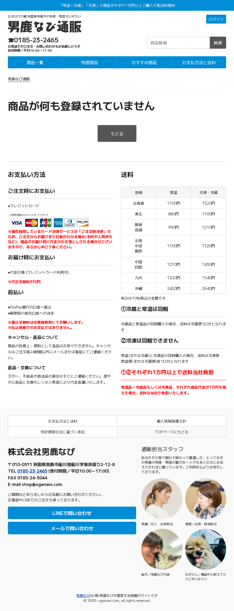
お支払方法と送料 (199, 62)
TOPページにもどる (171, 431)
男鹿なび (83, 595)
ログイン (216, 19)
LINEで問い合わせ (72, 512)
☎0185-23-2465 (33, 39)
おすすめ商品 (144, 62)
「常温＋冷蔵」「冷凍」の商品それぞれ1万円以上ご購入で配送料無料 (117, 5)
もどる (117, 133)
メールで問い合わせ (72, 528)
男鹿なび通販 (19, 78)
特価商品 (89, 62)
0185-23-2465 (32, 471)
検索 (218, 43)
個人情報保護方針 (171, 421)
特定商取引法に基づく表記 (63, 431)
